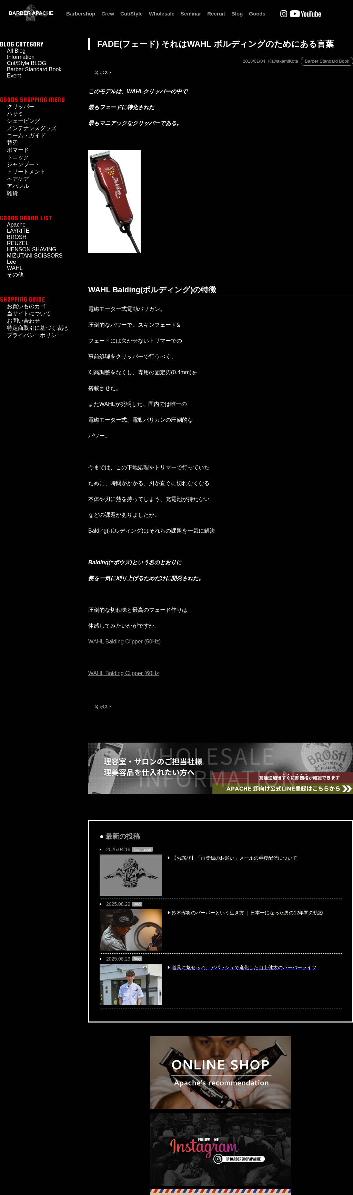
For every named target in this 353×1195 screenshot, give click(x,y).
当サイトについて (29, 313)
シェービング (23, 121)
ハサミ (15, 114)
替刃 (12, 143)
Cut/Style (131, 14)
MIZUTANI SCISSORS (35, 256)
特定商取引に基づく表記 (37, 328)
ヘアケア (18, 179)
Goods (257, 14)
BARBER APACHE (31, 13)
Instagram (283, 14)
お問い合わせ (23, 321)
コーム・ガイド (26, 135)
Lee (11, 262)
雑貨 (12, 193)
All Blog (16, 51)
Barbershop (80, 14)
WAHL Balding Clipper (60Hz (123, 673)
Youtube (305, 14)
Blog (237, 14)
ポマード (18, 150)
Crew (107, 14)
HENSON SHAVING (32, 249)
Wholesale (161, 14)
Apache (16, 225)
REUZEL (18, 243)
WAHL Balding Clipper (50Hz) (124, 641)
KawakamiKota (283, 61)
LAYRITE (18, 231)
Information (20, 57)
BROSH (17, 237)
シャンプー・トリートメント (26, 168)
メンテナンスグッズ (32, 128)
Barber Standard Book (327, 61)
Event (14, 75)
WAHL (15, 268)
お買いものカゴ (26, 306)
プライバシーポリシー (34, 335)
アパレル (18, 186)
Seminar (191, 14)
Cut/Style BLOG (26, 63)
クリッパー (20, 106)
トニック (18, 157)
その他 (15, 274)
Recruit (216, 14)
